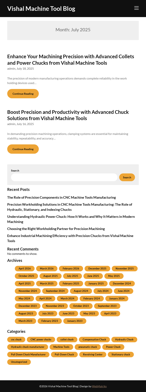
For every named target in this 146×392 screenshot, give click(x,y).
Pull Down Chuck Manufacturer (28, 354)
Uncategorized (19, 361)
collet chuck (67, 339)
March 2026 (47, 268)
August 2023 (26, 313)
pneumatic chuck (88, 346)
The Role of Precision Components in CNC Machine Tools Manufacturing (61, 197)
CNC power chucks (41, 339)
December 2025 (97, 268)
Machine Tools (61, 346)
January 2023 (75, 320)
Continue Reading (23, 93)
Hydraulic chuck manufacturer (27, 346)
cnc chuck (16, 339)
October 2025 (26, 275)
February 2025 (71, 283)
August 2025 (50, 275)
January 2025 (96, 283)
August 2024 (81, 290)
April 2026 (25, 268)
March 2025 (47, 283)
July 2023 (47, 313)
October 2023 (81, 305)
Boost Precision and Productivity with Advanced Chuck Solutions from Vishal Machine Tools (68, 115)
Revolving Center (92, 354)
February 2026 (71, 268)
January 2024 (117, 298)
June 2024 (123, 290)
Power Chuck (113, 346)
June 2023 (68, 313)
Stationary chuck (121, 354)
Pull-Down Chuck (64, 354)
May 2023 (89, 313)
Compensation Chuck (94, 339)
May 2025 (114, 275)
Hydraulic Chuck (124, 339)
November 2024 (28, 290)
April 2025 (25, 283)
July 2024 (103, 290)
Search (15, 170)
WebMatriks (99, 386)
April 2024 (45, 298)
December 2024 (122, 283)
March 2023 (25, 320)
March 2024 (67, 298)
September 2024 (55, 290)
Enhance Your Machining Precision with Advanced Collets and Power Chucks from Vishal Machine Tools (70, 59)
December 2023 (28, 305)
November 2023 (55, 305)
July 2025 (72, 275)
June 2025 (93, 275)
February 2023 (49, 320)
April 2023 (110, 313)
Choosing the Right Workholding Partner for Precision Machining (56, 229)
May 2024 (24, 298)
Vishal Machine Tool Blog (41, 8)
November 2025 (125, 268)
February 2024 (91, 298)
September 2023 (107, 305)
